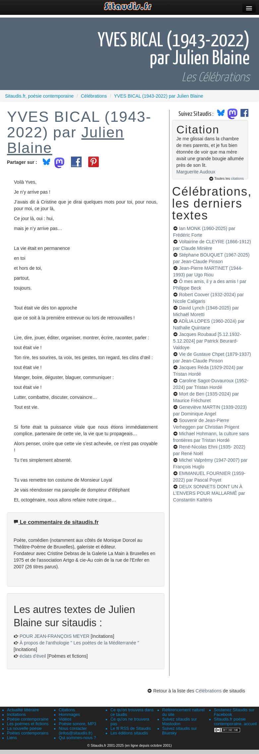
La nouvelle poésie (24, 728)
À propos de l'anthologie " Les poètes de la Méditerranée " (79, 642)
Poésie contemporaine (27, 719)
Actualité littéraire (23, 710)
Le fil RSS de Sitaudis (130, 728)
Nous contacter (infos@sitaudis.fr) (76, 730)
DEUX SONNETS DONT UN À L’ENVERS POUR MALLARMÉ (209, 493)
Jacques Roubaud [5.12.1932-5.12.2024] (207, 341)
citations (237, 178)
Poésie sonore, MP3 (77, 724)
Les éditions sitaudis (129, 733)
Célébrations (209, 690)
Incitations (16, 714)
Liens (12, 737)
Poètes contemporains (27, 733)
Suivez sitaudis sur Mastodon (179, 721)
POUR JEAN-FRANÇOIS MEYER (55, 636)
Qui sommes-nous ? (77, 737)
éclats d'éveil (33, 656)
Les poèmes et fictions (27, 724)
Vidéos (65, 719)
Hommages (69, 714)
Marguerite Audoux (196, 171)
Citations (67, 710)
